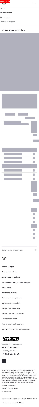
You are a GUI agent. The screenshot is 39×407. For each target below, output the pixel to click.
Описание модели (7, 22)
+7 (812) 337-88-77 (10, 347)
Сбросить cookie (6, 391)
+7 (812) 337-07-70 (10, 354)
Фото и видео (5, 17)
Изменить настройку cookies (10, 388)
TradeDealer (20, 403)
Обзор (2, 8)
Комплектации (6, 13)
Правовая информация (8, 385)
